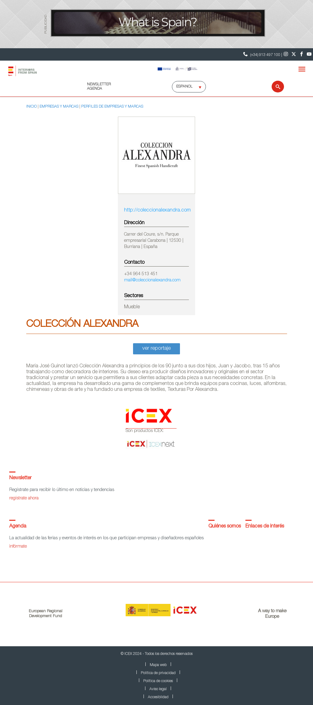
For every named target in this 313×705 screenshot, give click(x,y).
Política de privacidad (158, 673)
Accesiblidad (158, 697)
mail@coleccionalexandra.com (152, 280)
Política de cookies (158, 681)
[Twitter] (294, 54)
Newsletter (20, 478)
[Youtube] (309, 54)
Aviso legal (158, 689)
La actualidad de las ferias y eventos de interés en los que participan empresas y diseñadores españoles (106, 538)
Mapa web (158, 665)
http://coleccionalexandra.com (156, 210)
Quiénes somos (224, 526)
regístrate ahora (24, 498)
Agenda (17, 526)
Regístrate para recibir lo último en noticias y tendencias (61, 490)
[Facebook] (301, 54)
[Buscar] (274, 86)
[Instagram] (286, 54)
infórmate (18, 547)
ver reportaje (156, 348)
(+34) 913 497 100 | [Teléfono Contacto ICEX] (262, 54)
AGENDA (94, 89)
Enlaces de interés (264, 526)
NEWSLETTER (99, 84)
